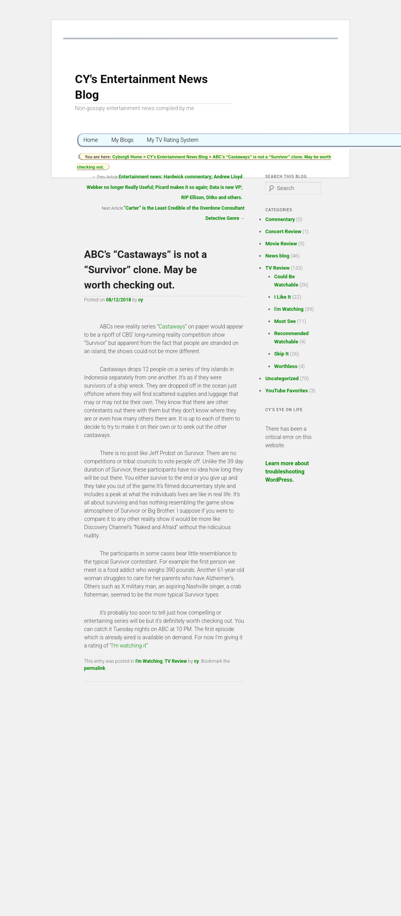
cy (140, 300)
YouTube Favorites (286, 391)
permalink (94, 668)
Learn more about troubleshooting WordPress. (287, 471)
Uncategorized (282, 378)
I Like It (282, 297)
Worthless (285, 366)
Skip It (281, 354)
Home (90, 140)
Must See (285, 321)
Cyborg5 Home (127, 156)
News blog (277, 256)
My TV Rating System (173, 140)
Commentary (280, 219)
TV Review (175, 661)
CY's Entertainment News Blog (177, 156)
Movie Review (281, 244)
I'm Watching (148, 661)
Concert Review (283, 231)
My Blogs (122, 140)
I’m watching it (128, 645)
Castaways (172, 326)
